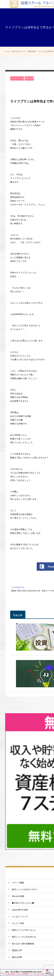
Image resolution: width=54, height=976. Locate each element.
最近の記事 (29, 78)
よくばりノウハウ (17, 78)
